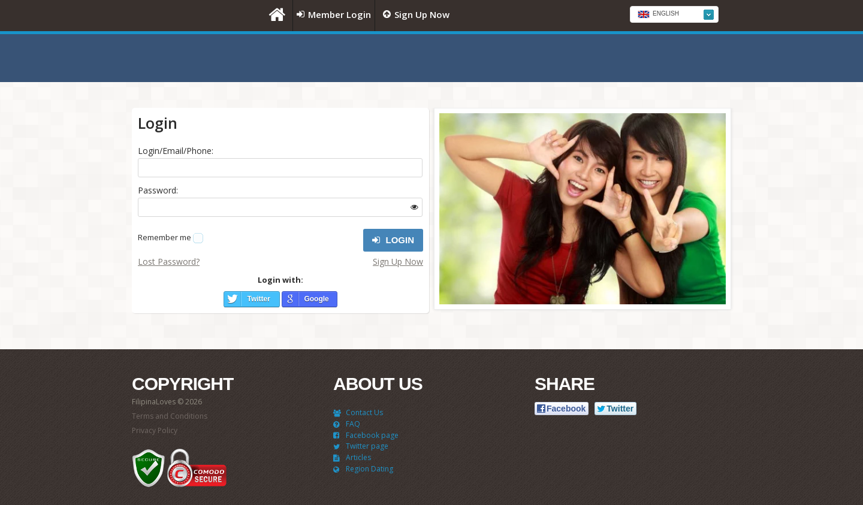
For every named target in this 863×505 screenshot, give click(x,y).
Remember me (164, 237)
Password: (158, 190)
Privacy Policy (154, 430)
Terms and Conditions (169, 416)
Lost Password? (169, 261)
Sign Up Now (398, 261)
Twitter (258, 299)
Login (393, 240)
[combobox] (674, 14)
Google (316, 299)
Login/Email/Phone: (175, 150)
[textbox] (674, 15)
